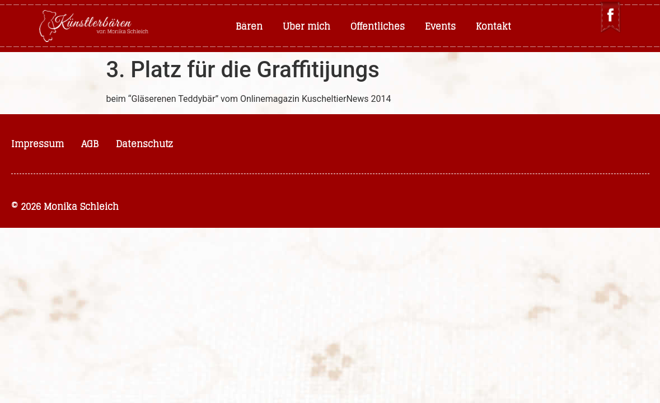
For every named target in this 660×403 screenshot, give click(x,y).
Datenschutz (144, 144)
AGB (90, 144)
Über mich (306, 26)
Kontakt (493, 26)
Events (440, 26)
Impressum (37, 144)
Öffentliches (377, 26)
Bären (249, 26)
